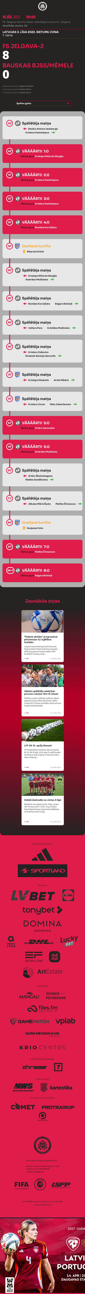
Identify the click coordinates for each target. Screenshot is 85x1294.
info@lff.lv (39, 1171)
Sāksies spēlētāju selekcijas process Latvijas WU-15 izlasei (41, 692)
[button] (43, 103)
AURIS (49, 1205)
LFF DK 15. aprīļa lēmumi (38, 745)
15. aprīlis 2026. (42, 767)
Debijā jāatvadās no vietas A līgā (42, 799)
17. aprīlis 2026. (42, 658)
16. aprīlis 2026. (42, 712)
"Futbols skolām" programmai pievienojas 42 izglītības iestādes (40, 639)
